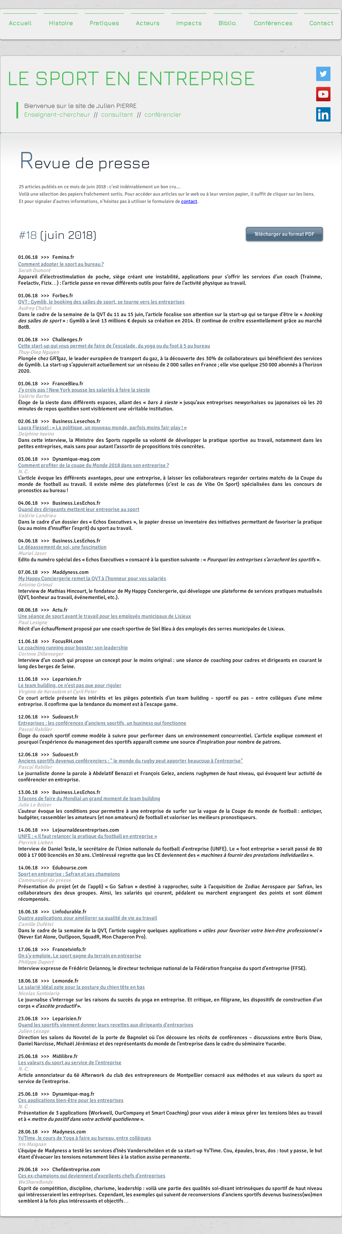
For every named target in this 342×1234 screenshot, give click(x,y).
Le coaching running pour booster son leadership (73, 647)
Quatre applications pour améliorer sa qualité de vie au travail (87, 918)
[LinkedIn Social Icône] (323, 114)
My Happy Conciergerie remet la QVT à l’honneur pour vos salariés (92, 578)
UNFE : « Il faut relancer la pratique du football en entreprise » (87, 836)
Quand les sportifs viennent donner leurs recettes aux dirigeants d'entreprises (105, 1025)
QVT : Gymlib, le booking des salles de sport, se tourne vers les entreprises (101, 302)
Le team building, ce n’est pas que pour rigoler (69, 685)
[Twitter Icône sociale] (323, 74)
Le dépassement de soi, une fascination (62, 547)
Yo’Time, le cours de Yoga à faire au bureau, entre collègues (84, 1138)
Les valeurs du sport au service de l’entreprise (69, 1062)
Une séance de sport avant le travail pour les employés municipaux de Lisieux (104, 616)
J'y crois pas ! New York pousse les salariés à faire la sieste (84, 390)
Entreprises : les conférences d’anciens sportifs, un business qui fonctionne (102, 723)
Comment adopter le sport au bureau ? (61, 264)
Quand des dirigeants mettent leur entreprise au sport (78, 509)
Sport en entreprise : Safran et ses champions (69, 874)
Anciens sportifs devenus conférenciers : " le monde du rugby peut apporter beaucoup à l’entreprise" (130, 761)
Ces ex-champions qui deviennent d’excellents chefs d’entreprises (91, 1176)
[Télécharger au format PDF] (284, 234)
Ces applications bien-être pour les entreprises (71, 1100)
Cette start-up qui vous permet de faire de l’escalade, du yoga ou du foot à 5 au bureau (114, 346)
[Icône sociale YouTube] (323, 94)
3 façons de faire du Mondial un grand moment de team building (89, 798)
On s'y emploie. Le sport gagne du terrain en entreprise (79, 955)
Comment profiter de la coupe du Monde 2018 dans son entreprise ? (93, 465)
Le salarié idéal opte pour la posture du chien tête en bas (81, 987)
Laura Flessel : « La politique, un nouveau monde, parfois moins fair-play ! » (102, 427)
